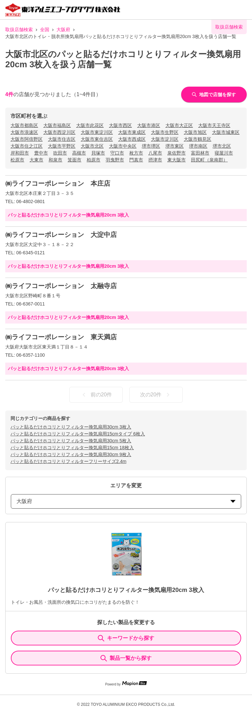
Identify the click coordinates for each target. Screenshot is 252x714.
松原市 (17, 159)
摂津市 (155, 159)
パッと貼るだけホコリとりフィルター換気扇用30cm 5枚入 (70, 440)
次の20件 (156, 395)
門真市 (136, 159)
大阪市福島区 (57, 125)
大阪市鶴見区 (197, 139)
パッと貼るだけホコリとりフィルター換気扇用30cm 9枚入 (70, 454)
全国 (44, 29)
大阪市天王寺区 (214, 125)
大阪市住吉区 (61, 139)
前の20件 (96, 395)
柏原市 (93, 159)
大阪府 (63, 29)
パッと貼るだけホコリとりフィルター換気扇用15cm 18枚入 (72, 447)
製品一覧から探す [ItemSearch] (126, 658)
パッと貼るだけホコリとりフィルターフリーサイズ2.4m (68, 461)
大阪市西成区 (132, 139)
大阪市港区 (148, 125)
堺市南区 (198, 146)
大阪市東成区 (132, 132)
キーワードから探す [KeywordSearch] (126, 638)
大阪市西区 (120, 125)
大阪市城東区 (226, 132)
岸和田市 (19, 153)
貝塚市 (98, 153)
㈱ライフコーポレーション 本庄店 (57, 183)
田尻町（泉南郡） (209, 159)
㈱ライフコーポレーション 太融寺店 (61, 285)
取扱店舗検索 (19, 29)
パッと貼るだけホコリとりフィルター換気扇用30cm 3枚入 (70, 427)
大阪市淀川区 (164, 139)
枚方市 (136, 153)
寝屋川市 (224, 153)
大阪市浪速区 (24, 132)
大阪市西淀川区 (59, 132)
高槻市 (79, 153)
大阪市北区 (92, 146)
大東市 (36, 159)
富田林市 (200, 153)
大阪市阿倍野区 (26, 139)
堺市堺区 (151, 146)
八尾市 (155, 153)
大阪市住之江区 (26, 146)
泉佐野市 (176, 153)
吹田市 (60, 153)
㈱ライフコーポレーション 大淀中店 (61, 234)
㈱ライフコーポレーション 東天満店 (61, 337)
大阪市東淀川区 (97, 132)
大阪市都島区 (24, 125)
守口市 (117, 153)
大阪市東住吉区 (97, 139)
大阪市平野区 (61, 146)
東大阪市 (176, 159)
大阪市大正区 (179, 125)
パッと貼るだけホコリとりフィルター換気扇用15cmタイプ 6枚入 (77, 433)
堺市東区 (174, 146)
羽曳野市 (115, 159)
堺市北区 (222, 146)
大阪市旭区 (195, 132)
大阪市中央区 (122, 146)
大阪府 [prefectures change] (126, 501)
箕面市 (74, 159)
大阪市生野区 (164, 132)
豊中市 (41, 153)
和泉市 (55, 159)
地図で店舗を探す (214, 94)
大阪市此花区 (90, 125)
